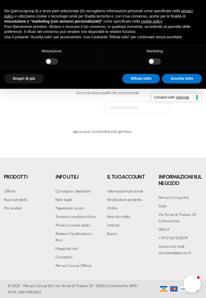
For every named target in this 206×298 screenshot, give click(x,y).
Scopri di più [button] (24, 78)
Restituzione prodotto (124, 199)
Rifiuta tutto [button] (141, 78)
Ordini (112, 208)
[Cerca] (137, 107)
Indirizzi (113, 225)
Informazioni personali (125, 191)
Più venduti (13, 208)
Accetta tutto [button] (181, 78)
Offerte (10, 191)
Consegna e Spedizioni (73, 191)
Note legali (63, 199)
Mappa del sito (66, 248)
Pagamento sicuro (69, 208)
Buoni (112, 233)
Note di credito (118, 216)
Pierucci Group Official (73, 265)
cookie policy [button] (151, 21)
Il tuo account (126, 177)
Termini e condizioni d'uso (75, 216)
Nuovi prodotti (15, 199)
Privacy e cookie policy (73, 225)
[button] (192, 284)
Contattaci (63, 257)
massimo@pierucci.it (175, 252)
